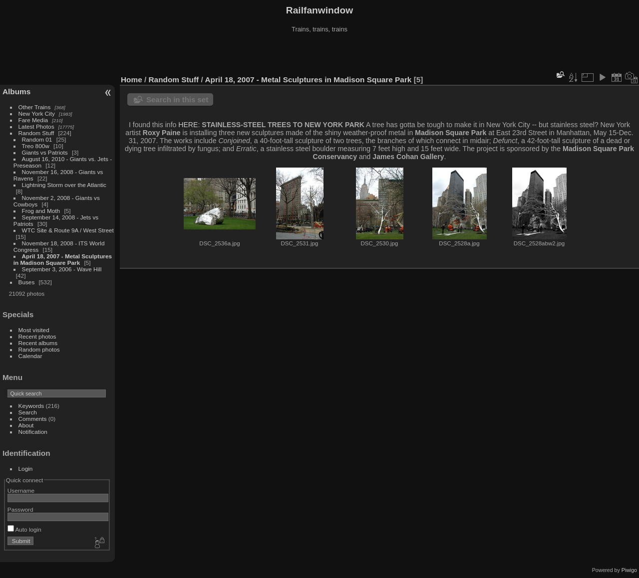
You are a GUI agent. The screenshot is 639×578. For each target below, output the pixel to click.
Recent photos (37, 336)
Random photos (39, 349)
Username (20, 490)
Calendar (30, 356)
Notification (32, 431)
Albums (16, 91)
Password (20, 509)
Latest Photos (36, 126)
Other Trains (34, 107)
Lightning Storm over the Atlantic (64, 185)
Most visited (33, 330)
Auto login (24, 529)
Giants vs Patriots (45, 152)
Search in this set (177, 99)
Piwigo (629, 570)
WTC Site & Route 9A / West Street (68, 230)
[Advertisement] (319, 54)
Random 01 (37, 139)
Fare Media (33, 120)
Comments (32, 418)
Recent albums (37, 343)
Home (131, 79)
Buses (26, 282)
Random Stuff (36, 133)
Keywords (31, 405)
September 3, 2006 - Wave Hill (62, 269)
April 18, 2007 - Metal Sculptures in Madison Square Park (62, 259)
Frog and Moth (41, 210)
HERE (188, 125)
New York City (36, 113)
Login (25, 468)
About (26, 425)
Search (27, 412)
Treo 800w (35, 146)
